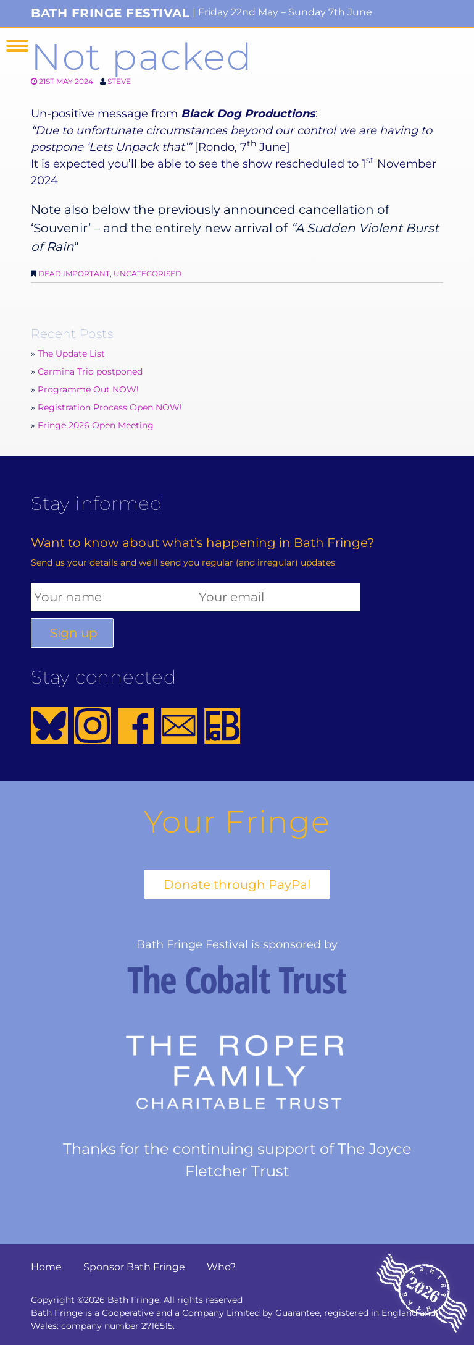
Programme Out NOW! (88, 389)
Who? (221, 1267)
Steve (119, 81)
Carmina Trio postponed (90, 371)
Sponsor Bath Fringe (134, 1267)
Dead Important (74, 273)
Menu (17, 46)
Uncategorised (147, 273)
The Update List (71, 353)
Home (46, 1267)
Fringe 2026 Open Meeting (96, 425)
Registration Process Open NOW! (110, 407)
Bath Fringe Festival (110, 13)
